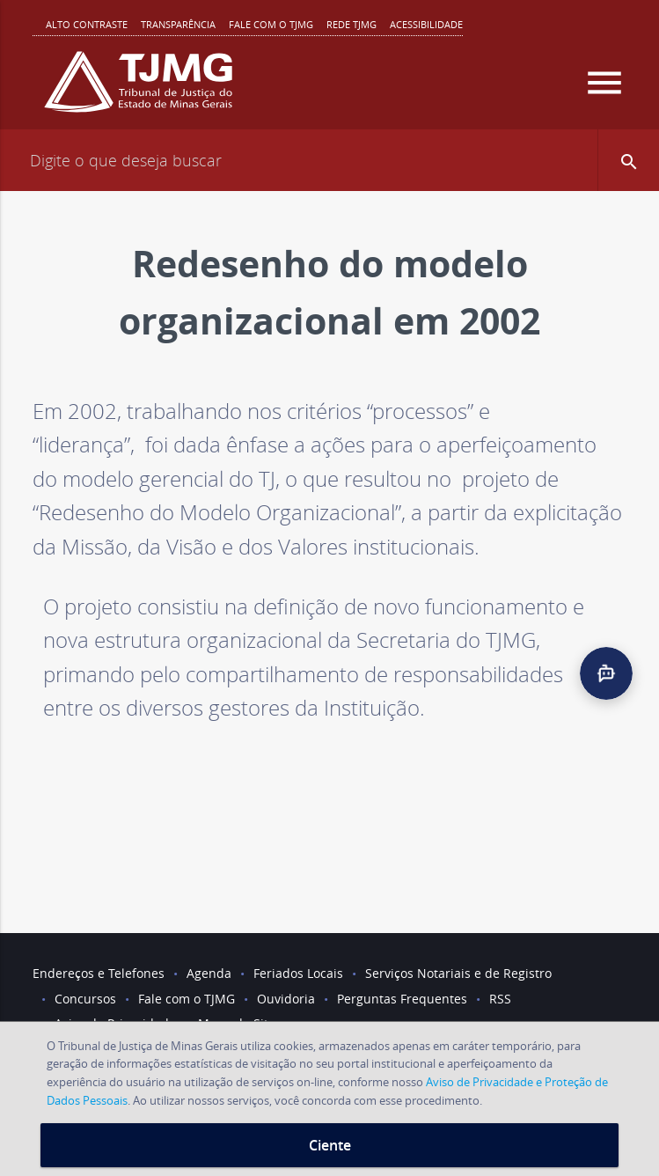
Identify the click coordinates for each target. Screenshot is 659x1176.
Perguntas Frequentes (402, 998)
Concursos (85, 998)
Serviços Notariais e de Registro (458, 973)
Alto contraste (87, 24)
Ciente (330, 1145)
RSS (500, 998)
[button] (628, 160)
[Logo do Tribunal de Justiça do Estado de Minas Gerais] (138, 89)
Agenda (209, 973)
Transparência (178, 24)
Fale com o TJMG (271, 24)
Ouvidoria (286, 998)
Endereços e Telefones (99, 973)
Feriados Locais (298, 973)
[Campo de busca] (329, 160)
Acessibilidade (426, 24)
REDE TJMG (351, 24)
